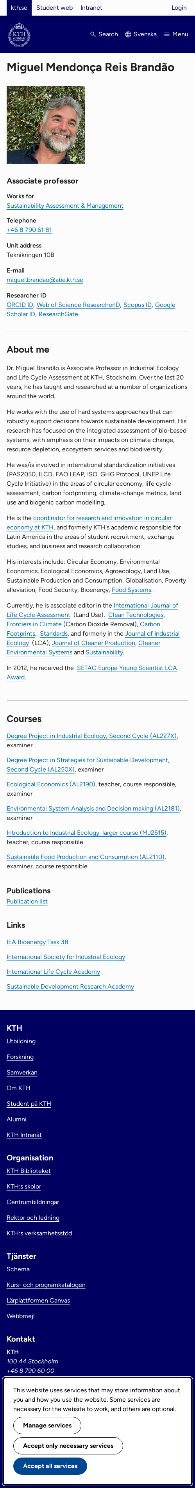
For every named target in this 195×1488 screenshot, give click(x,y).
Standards (54, 633)
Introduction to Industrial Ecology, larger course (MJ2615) (86, 832)
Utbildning (21, 1041)
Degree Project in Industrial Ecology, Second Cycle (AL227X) (92, 736)
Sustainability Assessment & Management (65, 205)
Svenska (145, 34)
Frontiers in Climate (34, 624)
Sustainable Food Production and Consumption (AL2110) (86, 857)
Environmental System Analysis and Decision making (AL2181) (93, 808)
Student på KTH (29, 1103)
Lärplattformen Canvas (38, 1300)
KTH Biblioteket (29, 1170)
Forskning (20, 1056)
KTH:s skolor (24, 1186)
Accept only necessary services (68, 1445)
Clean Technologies (135, 614)
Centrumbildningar (33, 1202)
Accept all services (50, 1466)
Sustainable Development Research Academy (70, 986)
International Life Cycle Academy (53, 971)
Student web (54, 7)
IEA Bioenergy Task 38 (37, 942)
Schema (18, 1269)
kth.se (19, 7)
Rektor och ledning (33, 1217)
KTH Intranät (24, 1135)
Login (179, 7)
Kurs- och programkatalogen (46, 1284)
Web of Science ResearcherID (78, 304)
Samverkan (22, 1072)
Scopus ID (137, 304)
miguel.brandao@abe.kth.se (45, 279)
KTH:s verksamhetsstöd (39, 1233)
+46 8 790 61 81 (29, 229)
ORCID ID (20, 304)
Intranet (91, 7)
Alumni (17, 1119)
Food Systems (131, 589)
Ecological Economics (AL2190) (51, 784)
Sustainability (104, 652)
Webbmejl (21, 1316)
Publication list (27, 901)
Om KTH (18, 1088)
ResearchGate (58, 314)
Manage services (47, 1425)
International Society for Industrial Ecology (66, 957)
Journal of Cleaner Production (93, 643)
